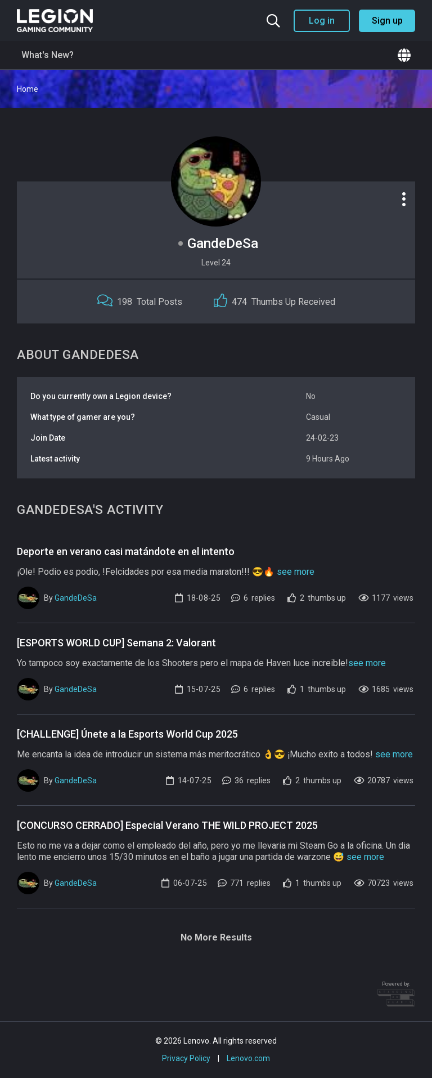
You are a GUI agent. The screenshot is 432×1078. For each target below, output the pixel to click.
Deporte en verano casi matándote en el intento (126, 551)
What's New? (47, 55)
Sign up (387, 20)
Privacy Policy (186, 1058)
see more (295, 571)
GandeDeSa (76, 597)
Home (27, 89)
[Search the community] (273, 21)
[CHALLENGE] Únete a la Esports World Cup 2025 (127, 734)
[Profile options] (404, 198)
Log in (322, 20)
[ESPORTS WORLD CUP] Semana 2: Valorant (116, 643)
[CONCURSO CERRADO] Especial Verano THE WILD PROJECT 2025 (167, 825)
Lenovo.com (248, 1058)
